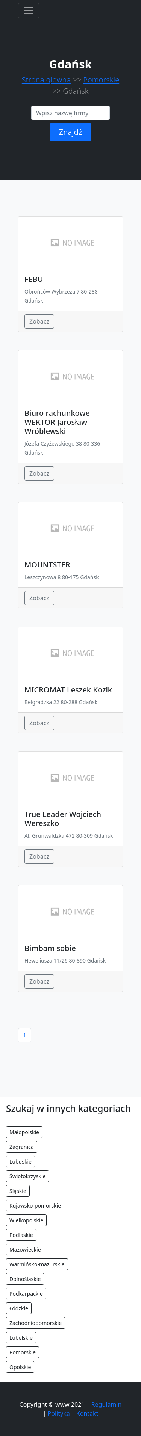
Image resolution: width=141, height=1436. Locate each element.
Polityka (59, 1413)
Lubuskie (20, 1161)
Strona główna (46, 80)
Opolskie (20, 1367)
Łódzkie (18, 1308)
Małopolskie (24, 1132)
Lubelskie (21, 1337)
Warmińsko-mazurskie (37, 1264)
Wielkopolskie (26, 1220)
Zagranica (21, 1146)
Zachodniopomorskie (35, 1322)
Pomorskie (101, 80)
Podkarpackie (26, 1293)
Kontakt (87, 1413)
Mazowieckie (25, 1249)
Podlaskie (21, 1234)
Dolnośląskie (25, 1278)
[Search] (70, 113)
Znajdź (70, 132)
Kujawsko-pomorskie (35, 1205)
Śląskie (17, 1190)
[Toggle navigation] (28, 10)
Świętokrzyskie (27, 1176)
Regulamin (106, 1404)
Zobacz (39, 321)
